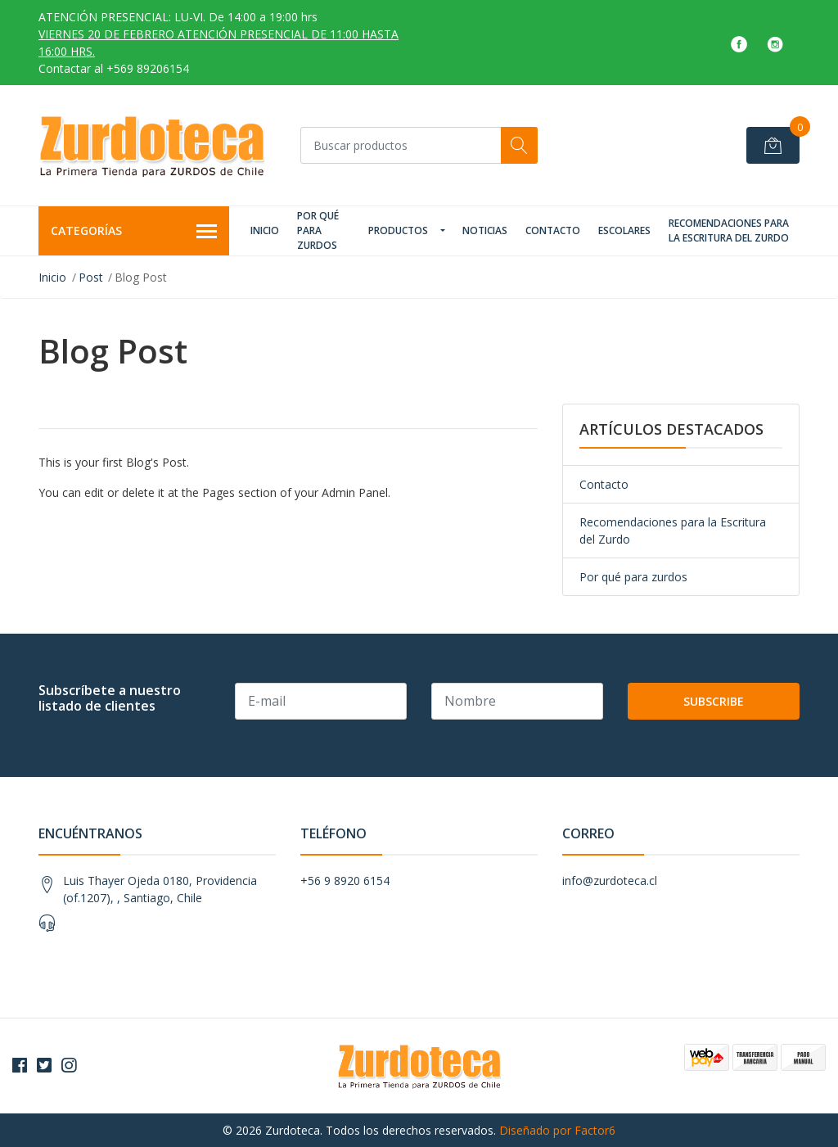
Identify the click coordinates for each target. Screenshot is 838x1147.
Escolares (624, 230)
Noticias (484, 230)
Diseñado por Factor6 (557, 1130)
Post (91, 277)
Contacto (552, 230)
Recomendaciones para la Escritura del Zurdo (729, 230)
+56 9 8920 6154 (345, 880)
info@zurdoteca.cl (609, 880)
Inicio (264, 230)
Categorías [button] (134, 232)
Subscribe (713, 701)
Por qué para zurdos (318, 230)
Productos (398, 230)
